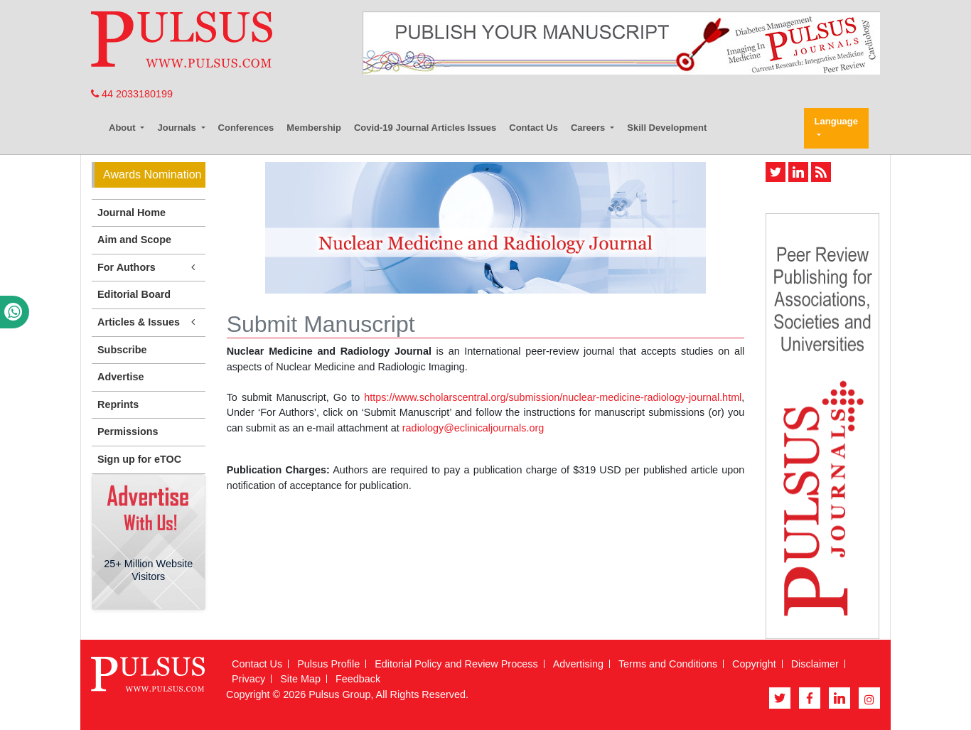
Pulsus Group (339, 694)
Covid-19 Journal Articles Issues (425, 127)
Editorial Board (134, 294)
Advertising (578, 664)
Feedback (358, 679)
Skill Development (667, 127)
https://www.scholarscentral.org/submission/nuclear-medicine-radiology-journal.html (552, 397)
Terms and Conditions (667, 664)
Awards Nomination (152, 174)
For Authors (148, 267)
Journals (177, 127)
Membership (313, 127)
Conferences (246, 127)
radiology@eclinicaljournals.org (473, 428)
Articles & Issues (148, 322)
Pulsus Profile (328, 664)
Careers (589, 127)
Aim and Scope (134, 239)
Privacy (248, 679)
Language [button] (836, 121)
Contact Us (533, 127)
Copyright (754, 664)
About (123, 127)
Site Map (300, 679)
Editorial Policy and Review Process (456, 664)
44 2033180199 (132, 94)
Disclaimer (815, 664)
